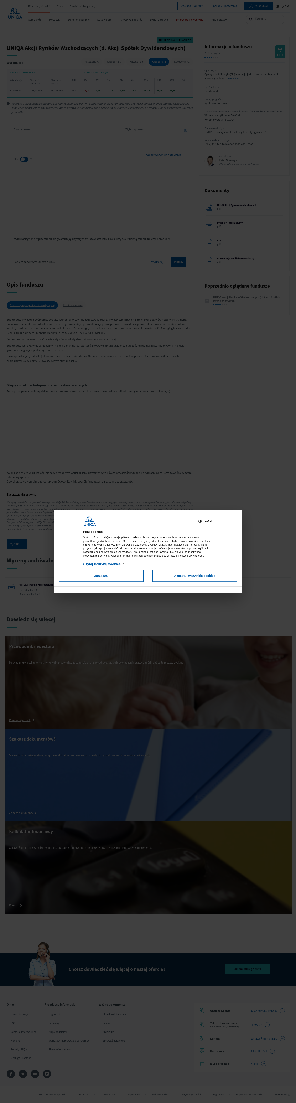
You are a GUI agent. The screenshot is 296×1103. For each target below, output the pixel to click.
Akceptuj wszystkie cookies (194, 575)
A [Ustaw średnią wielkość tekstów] (208, 521)
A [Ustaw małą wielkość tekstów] (206, 521)
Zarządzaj (101, 575)
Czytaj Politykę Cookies (102, 564)
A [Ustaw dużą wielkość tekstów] (211, 521)
